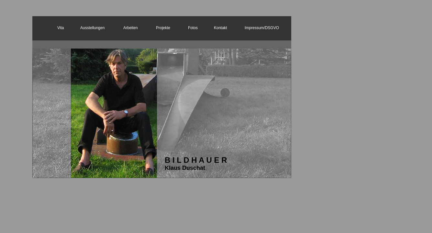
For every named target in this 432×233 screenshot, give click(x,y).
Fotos (193, 28)
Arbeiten (130, 28)
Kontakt (220, 28)
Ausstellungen (92, 28)
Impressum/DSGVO (262, 28)
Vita (60, 28)
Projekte (163, 28)
